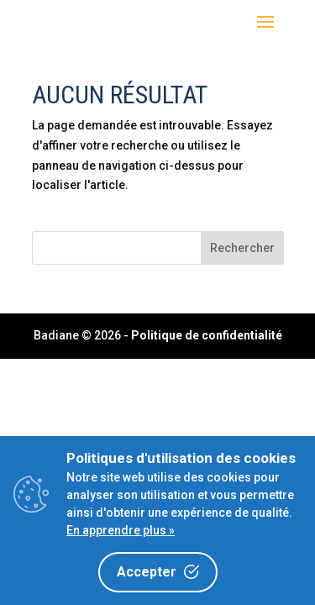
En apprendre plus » (120, 530)
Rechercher (242, 248)
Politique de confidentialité (206, 335)
